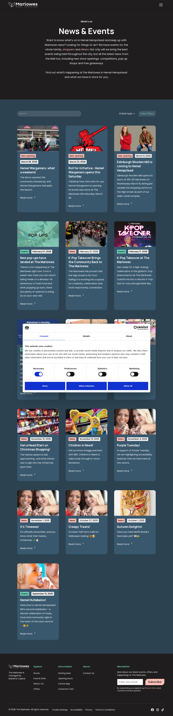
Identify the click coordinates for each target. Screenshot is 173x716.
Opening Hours (65, 678)
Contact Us (88, 673)
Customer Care (66, 689)
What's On (38, 683)
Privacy (88, 709)
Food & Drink (39, 678)
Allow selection (86, 386)
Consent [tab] (44, 336)
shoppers (69, 49)
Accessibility (76, 709)
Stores (36, 673)
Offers (36, 689)
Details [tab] (86, 336)
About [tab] (129, 336)
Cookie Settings (60, 709)
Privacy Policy (151, 688)
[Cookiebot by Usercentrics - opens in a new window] (135, 328)
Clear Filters (147, 113)
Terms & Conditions (105, 709)
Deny (45, 386)
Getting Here (64, 673)
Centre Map (64, 683)
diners (85, 49)
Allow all (128, 386)
